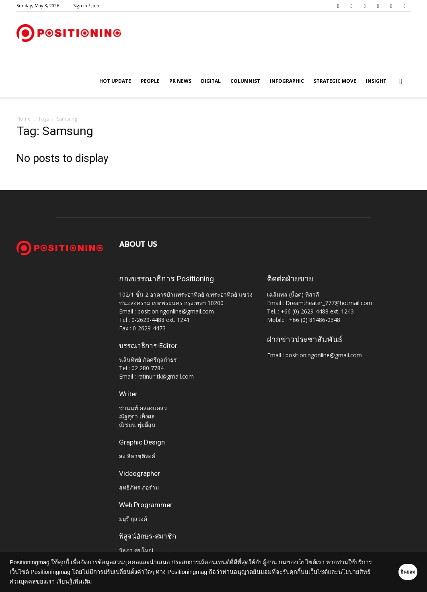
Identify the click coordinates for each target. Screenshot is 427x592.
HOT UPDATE (115, 81)
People (150, 81)
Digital (211, 81)
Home (23, 118)
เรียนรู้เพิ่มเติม (107, 581)
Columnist (245, 81)
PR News (180, 81)
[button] (401, 82)
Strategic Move (335, 81)
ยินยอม (395, 572)
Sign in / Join (86, 5)
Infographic (287, 81)
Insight (376, 81)
